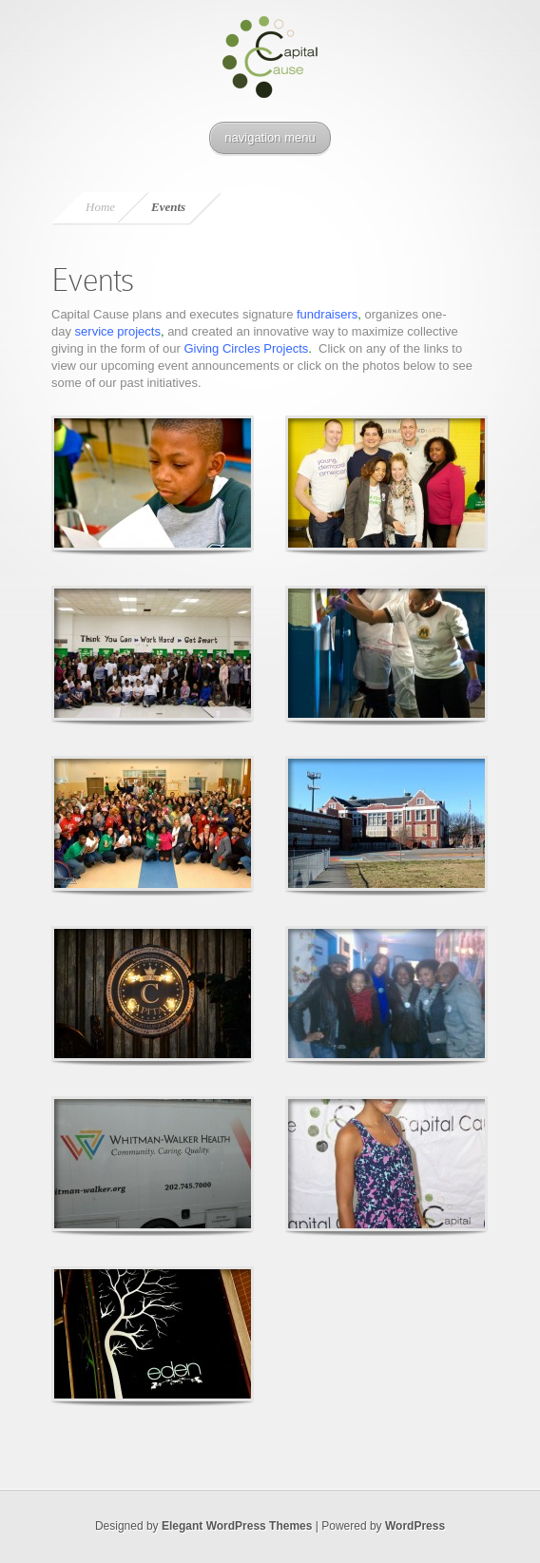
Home (100, 207)
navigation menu (269, 137)
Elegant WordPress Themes (237, 1526)
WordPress (415, 1526)
